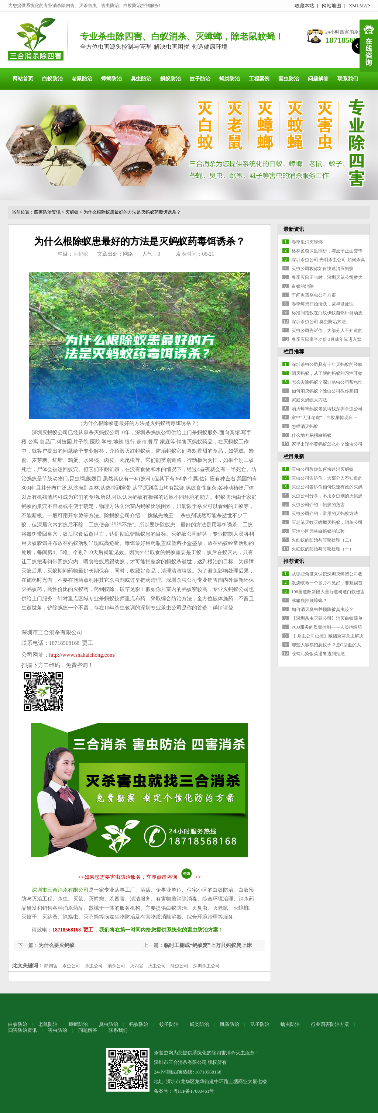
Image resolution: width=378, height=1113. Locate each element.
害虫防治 (288, 79)
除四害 (51, 965)
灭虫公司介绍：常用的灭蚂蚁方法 (325, 513)
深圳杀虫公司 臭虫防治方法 (319, 321)
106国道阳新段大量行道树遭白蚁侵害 (328, 591)
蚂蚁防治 (170, 79)
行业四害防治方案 (330, 1024)
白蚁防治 (52, 79)
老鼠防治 (82, 79)
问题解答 (318, 79)
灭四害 (136, 965)
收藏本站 (304, 5)
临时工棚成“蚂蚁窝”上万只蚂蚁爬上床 (208, 945)
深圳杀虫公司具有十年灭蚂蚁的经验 (327, 364)
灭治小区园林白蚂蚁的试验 (318, 531)
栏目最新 (294, 456)
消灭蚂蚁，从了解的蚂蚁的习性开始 (327, 373)
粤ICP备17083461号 (193, 1091)
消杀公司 (116, 965)
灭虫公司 (157, 965)
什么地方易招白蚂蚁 (311, 435)
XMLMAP (359, 5)
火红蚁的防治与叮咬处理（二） (323, 540)
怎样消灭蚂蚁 (305, 426)
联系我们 (347, 79)
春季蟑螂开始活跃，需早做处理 (323, 304)
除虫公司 (179, 965)
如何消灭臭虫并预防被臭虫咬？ (323, 609)
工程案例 (259, 79)
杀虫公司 (71, 965)
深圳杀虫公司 (206, 965)
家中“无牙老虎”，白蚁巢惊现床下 (325, 417)
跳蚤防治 (229, 1024)
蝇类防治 (229, 79)
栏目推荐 (294, 352)
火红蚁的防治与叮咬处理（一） (323, 549)
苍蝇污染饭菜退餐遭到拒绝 (318, 653)
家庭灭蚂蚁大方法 (309, 399)
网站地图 (331, 5)
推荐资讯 (294, 561)
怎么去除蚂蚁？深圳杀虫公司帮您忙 (327, 382)
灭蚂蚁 (72, 212)
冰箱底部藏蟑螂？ (309, 600)
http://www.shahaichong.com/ (82, 655)
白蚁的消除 (303, 286)
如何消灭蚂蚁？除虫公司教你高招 (325, 391)
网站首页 (23, 79)
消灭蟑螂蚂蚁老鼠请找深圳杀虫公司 (327, 408)
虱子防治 (259, 1024)
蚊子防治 (200, 79)
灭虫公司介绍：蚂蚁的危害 (318, 504)
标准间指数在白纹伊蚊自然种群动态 (327, 312)
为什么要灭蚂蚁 (56, 945)
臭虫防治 (141, 79)
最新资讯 (294, 229)
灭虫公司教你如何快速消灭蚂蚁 (323, 268)
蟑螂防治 (111, 79)
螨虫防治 (290, 1024)
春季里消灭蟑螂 (307, 242)
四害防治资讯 (47, 212)
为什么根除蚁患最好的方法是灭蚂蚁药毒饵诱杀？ (132, 212)
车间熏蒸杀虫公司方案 (314, 295)
